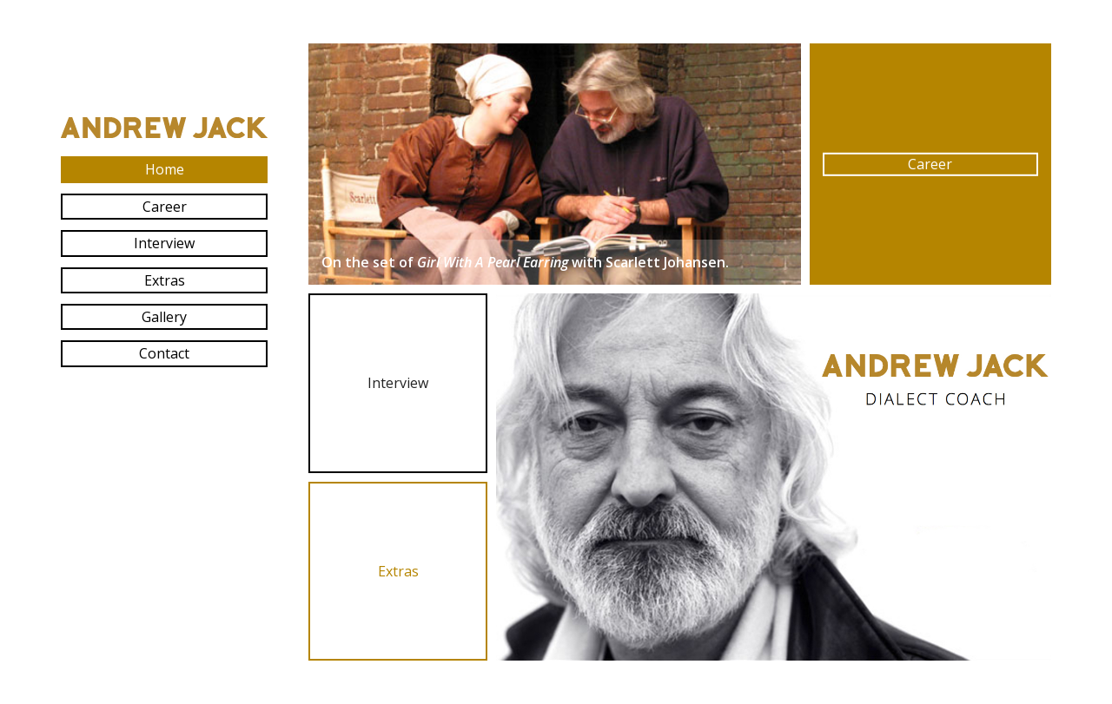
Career (164, 206)
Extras (164, 280)
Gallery (164, 316)
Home (164, 169)
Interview (164, 243)
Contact (164, 353)
